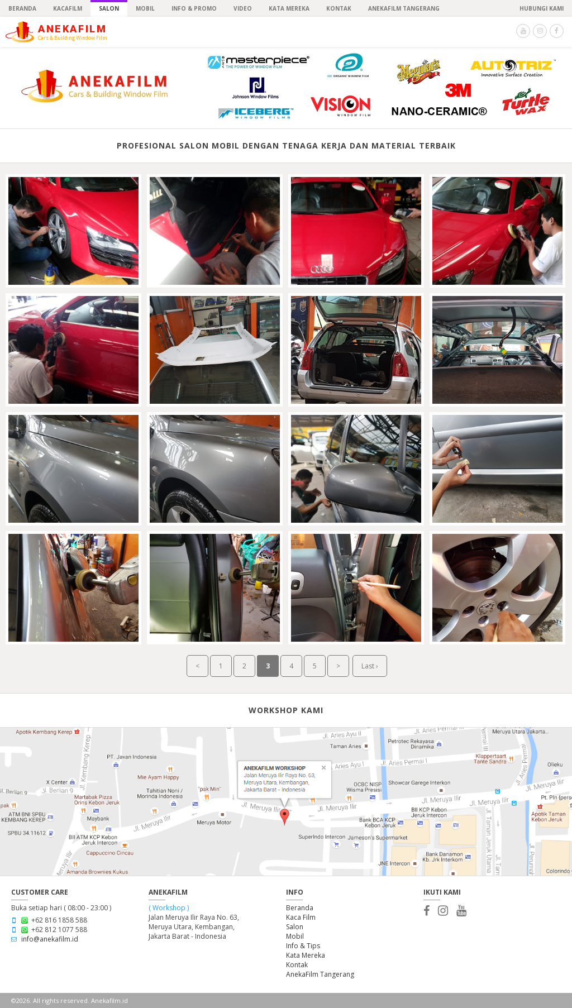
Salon (294, 926)
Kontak (297, 964)
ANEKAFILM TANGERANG (404, 8)
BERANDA (22, 8)
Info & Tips (303, 945)
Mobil (295, 936)
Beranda (299, 908)
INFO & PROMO (194, 8)
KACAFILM (67, 8)
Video (242, 8)
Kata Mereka (289, 8)
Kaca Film (301, 917)
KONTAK (338, 8)
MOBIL (145, 8)
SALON (109, 8)
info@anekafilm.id (49, 939)
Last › (369, 666)
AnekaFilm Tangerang (320, 974)
